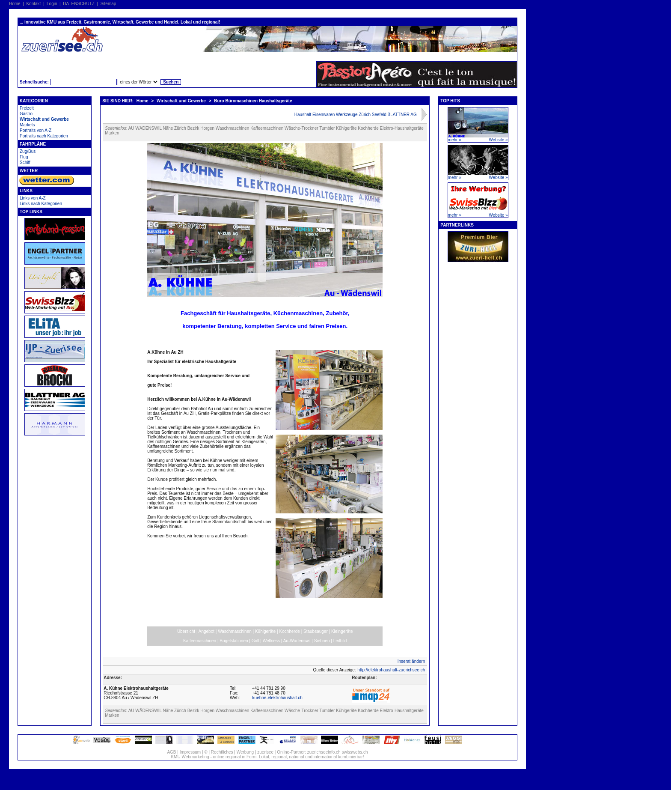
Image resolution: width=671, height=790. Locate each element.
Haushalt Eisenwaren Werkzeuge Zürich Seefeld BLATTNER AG (355, 114)
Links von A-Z (33, 198)
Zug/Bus (28, 151)
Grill (255, 640)
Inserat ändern (411, 661)
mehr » (454, 139)
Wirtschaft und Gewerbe (44, 119)
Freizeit (27, 108)
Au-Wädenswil (297, 640)
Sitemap (108, 3)
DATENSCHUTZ (79, 3)
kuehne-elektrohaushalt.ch (277, 697)
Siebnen (322, 640)
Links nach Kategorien (41, 203)
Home (15, 3)
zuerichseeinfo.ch (324, 752)
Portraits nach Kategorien (44, 136)
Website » (498, 139)
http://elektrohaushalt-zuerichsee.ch (391, 670)
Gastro (26, 113)
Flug (24, 157)
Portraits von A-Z (35, 130)
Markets (27, 124)
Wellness (271, 640)
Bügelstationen (234, 640)
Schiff (25, 162)
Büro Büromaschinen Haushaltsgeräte (253, 100)
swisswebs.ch (354, 752)
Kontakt (33, 3)
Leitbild (340, 640)
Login (52, 3)
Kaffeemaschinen (199, 640)
